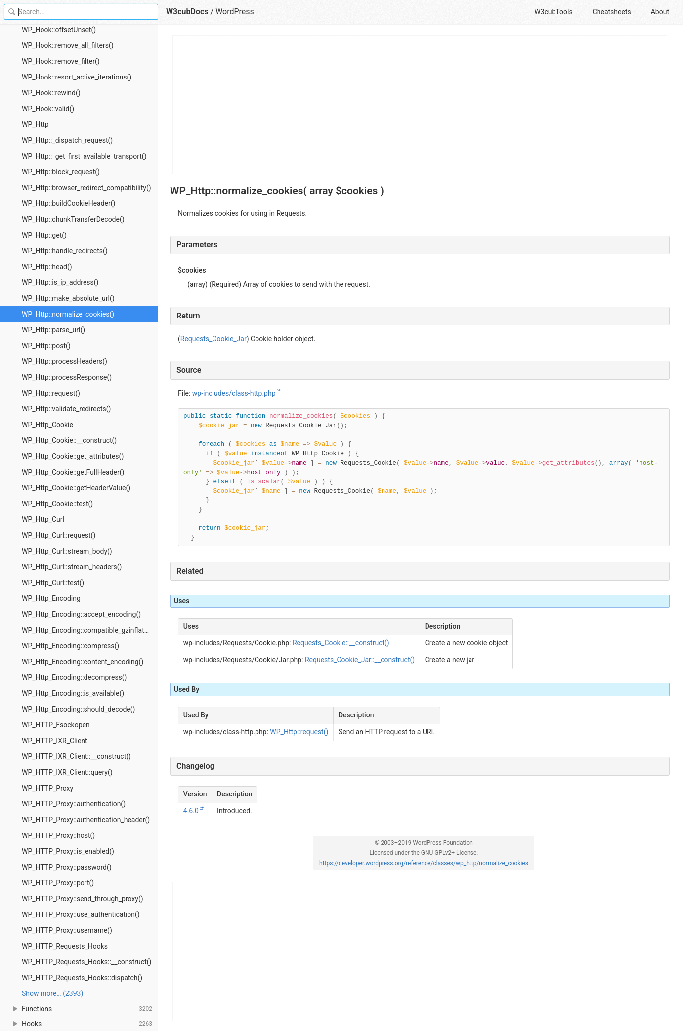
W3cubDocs (187, 11)
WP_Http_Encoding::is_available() (73, 693)
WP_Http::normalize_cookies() (68, 314)
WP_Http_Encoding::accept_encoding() (81, 614)
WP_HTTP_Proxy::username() (67, 930)
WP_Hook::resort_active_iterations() (76, 77)
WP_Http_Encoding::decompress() (74, 677)
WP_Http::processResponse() (67, 377)
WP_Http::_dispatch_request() (67, 140)
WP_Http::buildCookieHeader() (68, 203)
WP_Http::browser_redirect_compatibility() (86, 188)
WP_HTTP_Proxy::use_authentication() (81, 914)
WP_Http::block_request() (61, 172)
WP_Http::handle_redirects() (65, 251)
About (660, 12)
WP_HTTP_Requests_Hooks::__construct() (86, 962)
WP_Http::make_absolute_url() (68, 298)
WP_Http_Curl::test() (53, 583)
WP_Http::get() (44, 235)
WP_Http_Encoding (51, 598)
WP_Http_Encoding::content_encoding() (82, 662)
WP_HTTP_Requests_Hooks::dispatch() (82, 978)
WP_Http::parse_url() (53, 330)
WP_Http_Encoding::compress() (70, 646)
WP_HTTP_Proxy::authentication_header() (86, 820)
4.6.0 (191, 811)
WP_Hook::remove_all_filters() (68, 45)
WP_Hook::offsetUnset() (59, 30)
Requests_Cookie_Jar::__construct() (360, 660)
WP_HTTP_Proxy (47, 788)
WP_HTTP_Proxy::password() (67, 867)
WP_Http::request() (51, 393)
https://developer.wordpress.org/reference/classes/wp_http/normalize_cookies (423, 863)
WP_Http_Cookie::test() (57, 504)
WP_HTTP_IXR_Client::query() (67, 772)
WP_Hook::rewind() (51, 93)
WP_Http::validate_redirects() (66, 409)
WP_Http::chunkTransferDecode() (73, 219)
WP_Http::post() (46, 346)
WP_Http (35, 124)
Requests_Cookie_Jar (213, 339)
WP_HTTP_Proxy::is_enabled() (68, 851)
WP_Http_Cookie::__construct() (69, 440)
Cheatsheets (612, 12)
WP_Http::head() (47, 267)
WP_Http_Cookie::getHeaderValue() (76, 488)
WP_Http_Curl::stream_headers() (72, 567)
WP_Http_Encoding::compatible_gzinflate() (87, 630)
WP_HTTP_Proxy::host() (58, 835)
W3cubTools (553, 12)
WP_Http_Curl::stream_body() (67, 551)
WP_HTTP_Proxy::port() (58, 883)
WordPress (234, 11)
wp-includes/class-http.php (234, 393)
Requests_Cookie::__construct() (341, 643)
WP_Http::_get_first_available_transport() (84, 156)
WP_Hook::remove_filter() (61, 61)
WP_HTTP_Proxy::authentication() (74, 804)
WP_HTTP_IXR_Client (54, 741)
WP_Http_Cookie (47, 425)
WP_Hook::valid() (48, 109)
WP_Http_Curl (43, 519)
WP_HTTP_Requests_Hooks (65, 946)
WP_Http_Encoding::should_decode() (78, 709)
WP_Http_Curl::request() (58, 535)
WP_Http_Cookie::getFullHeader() (73, 472)
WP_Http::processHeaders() (64, 361)
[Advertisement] (420, 105)
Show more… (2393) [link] (52, 993)
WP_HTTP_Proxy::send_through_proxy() (82, 899)
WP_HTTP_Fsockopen (56, 725)
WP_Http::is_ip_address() (60, 282)
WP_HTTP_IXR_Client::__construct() (76, 756)
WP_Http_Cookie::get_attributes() (73, 456)
